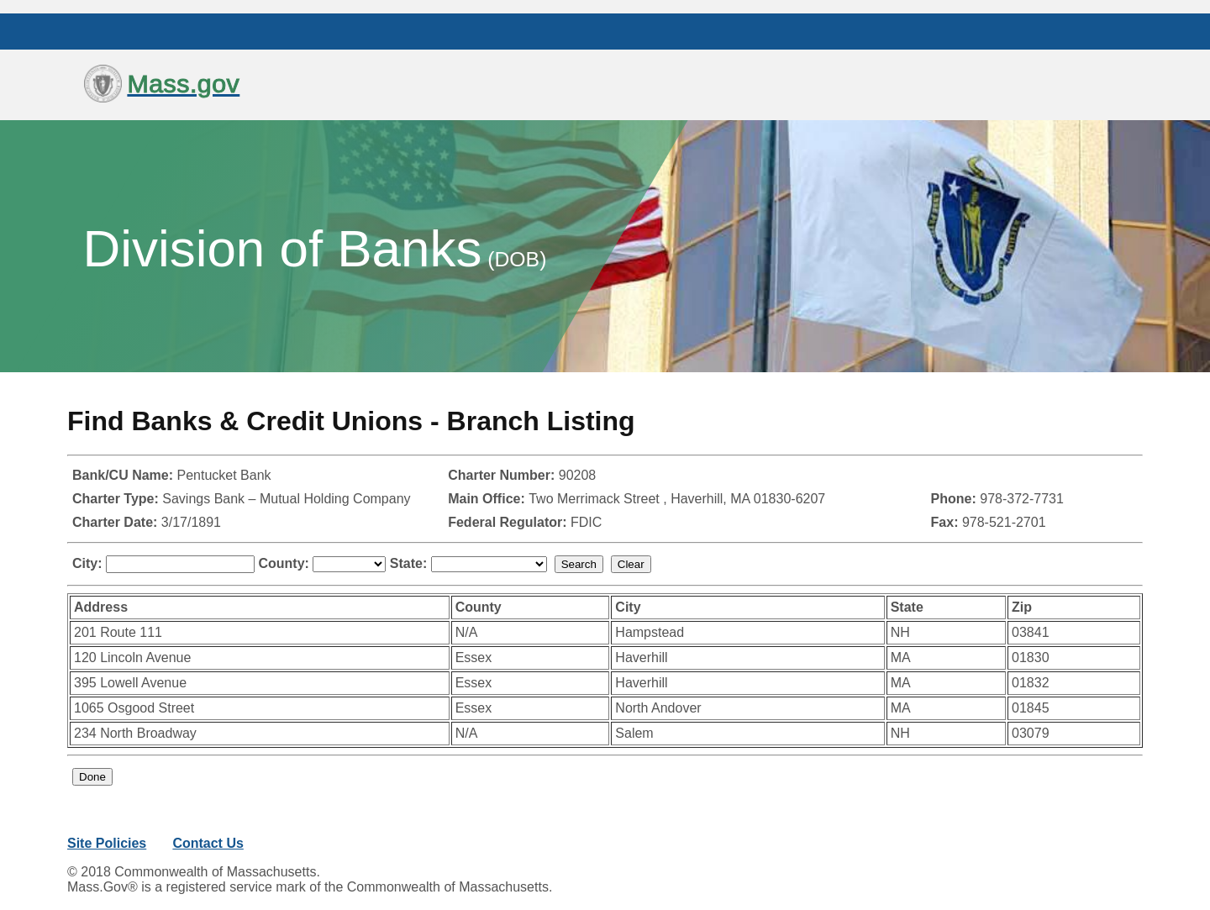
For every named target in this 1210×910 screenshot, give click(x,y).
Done (92, 777)
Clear (631, 564)
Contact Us (207, 843)
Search (579, 564)
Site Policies (106, 843)
